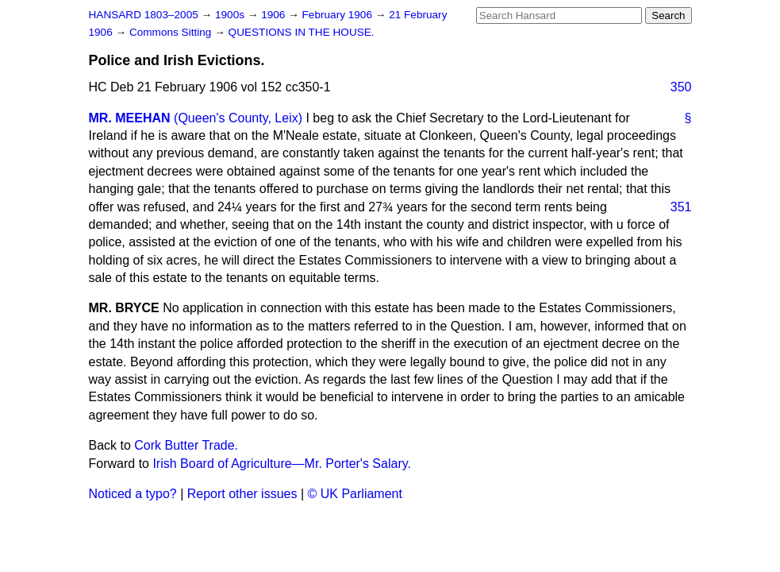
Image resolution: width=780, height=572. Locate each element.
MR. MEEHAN (130, 118)
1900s (231, 15)
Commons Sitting (171, 32)
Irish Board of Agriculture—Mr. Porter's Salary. (281, 463)
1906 (274, 15)
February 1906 (338, 15)
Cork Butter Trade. (186, 445)
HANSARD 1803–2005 (143, 15)
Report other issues (242, 493)
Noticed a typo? (133, 493)
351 (681, 207)
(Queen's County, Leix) (238, 118)
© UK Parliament (355, 493)
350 (681, 87)
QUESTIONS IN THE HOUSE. (302, 32)
